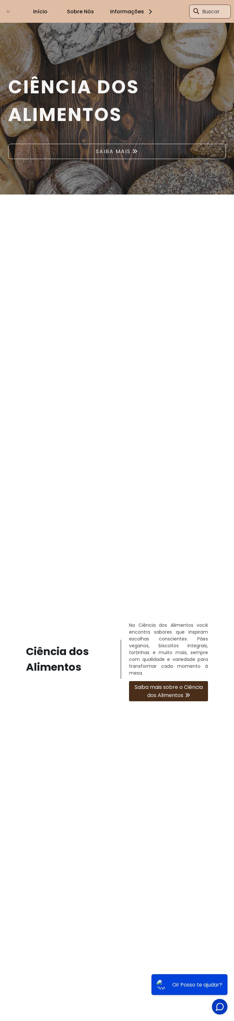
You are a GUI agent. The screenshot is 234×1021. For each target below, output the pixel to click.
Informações (132, 11)
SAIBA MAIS (113, 151)
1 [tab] (117, 186)
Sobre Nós (80, 11)
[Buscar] (196, 11)
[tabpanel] (117, 109)
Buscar (211, 11)
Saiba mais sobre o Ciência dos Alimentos (169, 691)
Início (40, 11)
